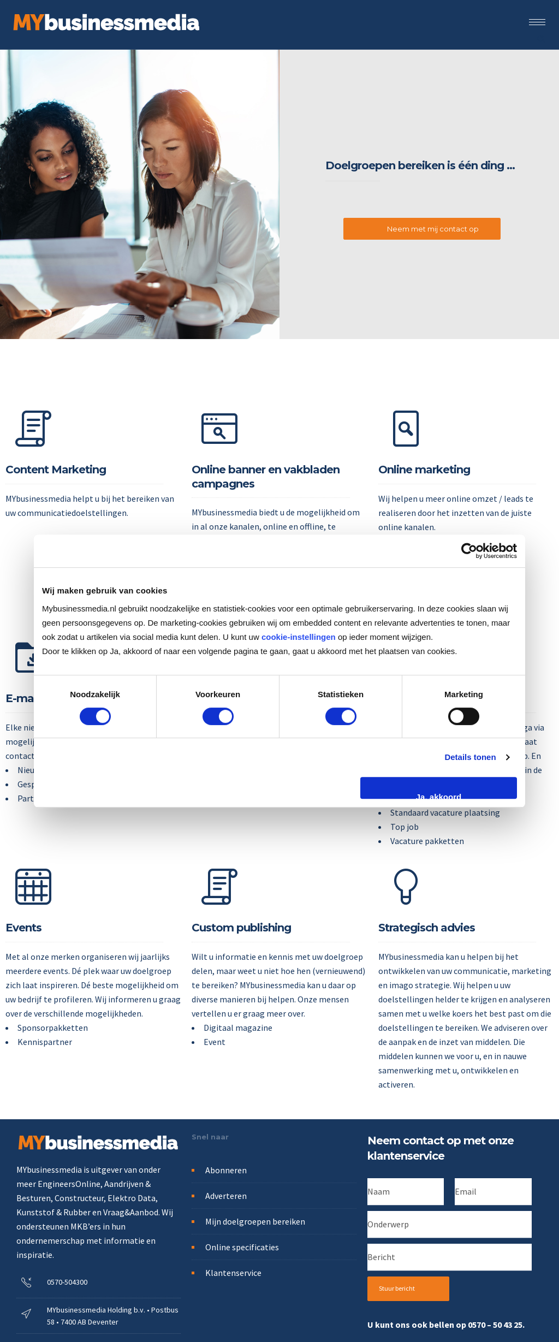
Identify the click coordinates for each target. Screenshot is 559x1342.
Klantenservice (233, 1272)
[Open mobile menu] (540, 22)
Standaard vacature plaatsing (445, 812)
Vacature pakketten (427, 840)
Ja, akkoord (438, 795)
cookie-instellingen (298, 637)
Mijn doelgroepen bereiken (255, 1221)
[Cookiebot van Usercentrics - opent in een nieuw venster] (469, 551)
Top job (404, 826)
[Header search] (541, 37)
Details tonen (470, 757)
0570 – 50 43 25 (495, 1324)
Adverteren (226, 1195)
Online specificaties (242, 1247)
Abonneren (226, 1170)
